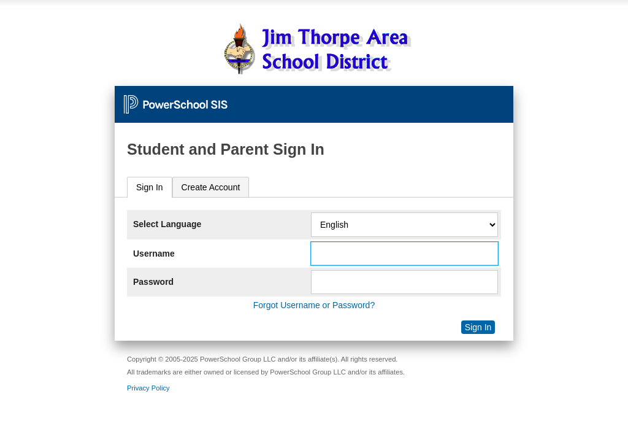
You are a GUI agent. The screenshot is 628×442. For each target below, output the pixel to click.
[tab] (149, 187)
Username (154, 253)
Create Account (211, 187)
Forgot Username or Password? (314, 305)
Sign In (149, 187)
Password (153, 282)
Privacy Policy (148, 388)
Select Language (167, 224)
